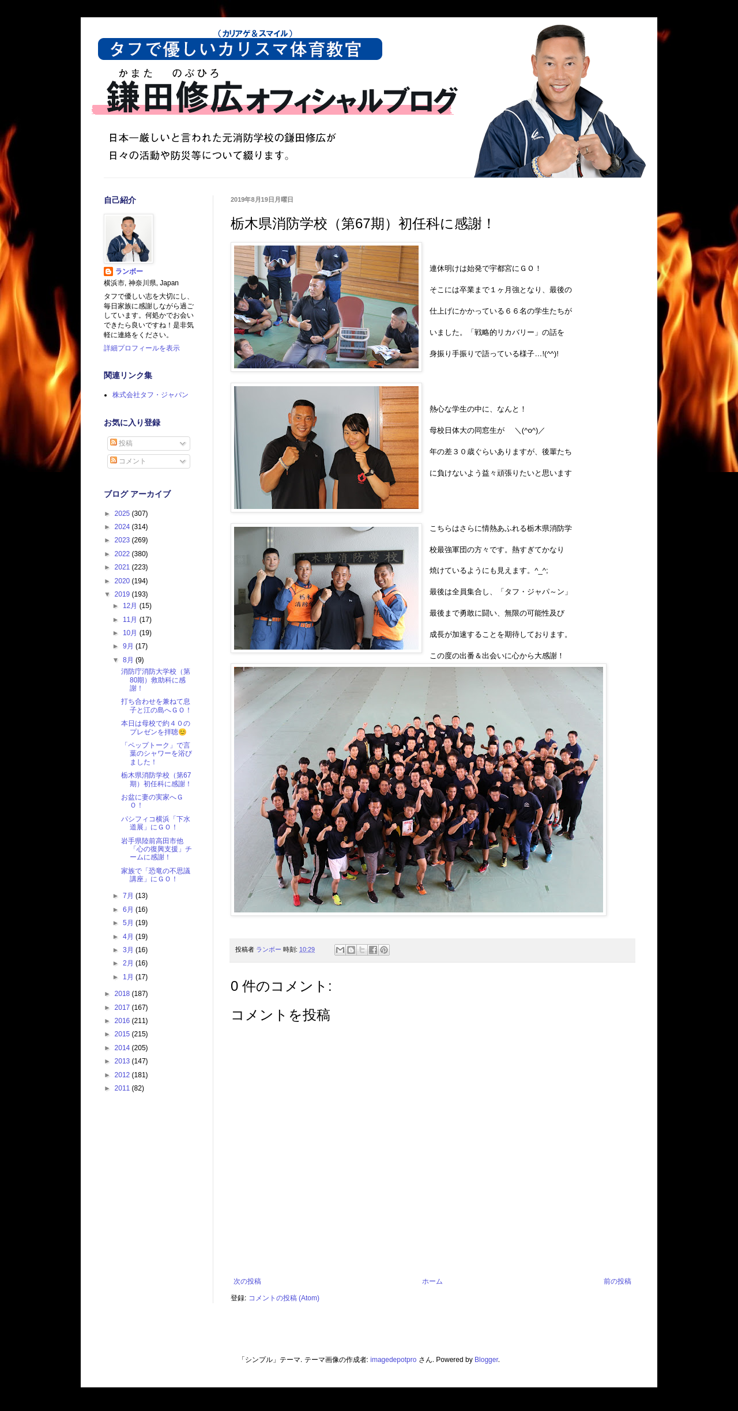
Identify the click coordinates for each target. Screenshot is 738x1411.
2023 (123, 540)
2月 (129, 963)
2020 (123, 581)
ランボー (129, 271)
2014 (123, 1048)
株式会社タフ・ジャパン (150, 395)
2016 (123, 1021)
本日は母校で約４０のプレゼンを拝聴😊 (155, 727)
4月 (129, 937)
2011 (123, 1088)
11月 (131, 620)
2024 (123, 527)
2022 (123, 554)
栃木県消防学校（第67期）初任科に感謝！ (156, 779)
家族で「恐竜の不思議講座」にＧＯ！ (155, 875)
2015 (123, 1034)
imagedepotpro (393, 1360)
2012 (123, 1075)
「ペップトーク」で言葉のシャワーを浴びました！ (156, 753)
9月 (129, 646)
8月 (129, 660)
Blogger (486, 1360)
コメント (128, 461)
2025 (123, 514)
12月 (131, 606)
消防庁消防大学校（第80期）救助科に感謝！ (155, 679)
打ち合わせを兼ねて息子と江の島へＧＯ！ (156, 705)
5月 (129, 923)
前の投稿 (617, 1281)
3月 (129, 950)
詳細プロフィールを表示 (142, 348)
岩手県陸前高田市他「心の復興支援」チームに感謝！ (156, 849)
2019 (123, 594)
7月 (129, 896)
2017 (123, 1007)
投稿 (121, 443)
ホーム (432, 1281)
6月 (129, 910)
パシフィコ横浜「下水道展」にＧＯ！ (155, 823)
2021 (123, 567)
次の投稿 (247, 1281)
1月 (129, 977)
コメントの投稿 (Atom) (283, 1298)
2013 (123, 1061)
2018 (123, 994)
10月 (131, 633)
